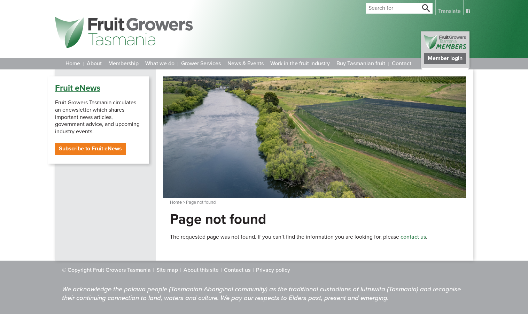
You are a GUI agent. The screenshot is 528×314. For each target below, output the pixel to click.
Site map (167, 270)
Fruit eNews (77, 88)
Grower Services (201, 63)
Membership (123, 63)
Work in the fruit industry (300, 63)
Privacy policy (273, 270)
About (94, 63)
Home (72, 63)
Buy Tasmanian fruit (360, 63)
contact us (413, 236)
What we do (159, 63)
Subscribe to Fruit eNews (90, 148)
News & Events (245, 63)
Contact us (237, 270)
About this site (201, 270)
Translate (449, 11)
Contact (401, 63)
